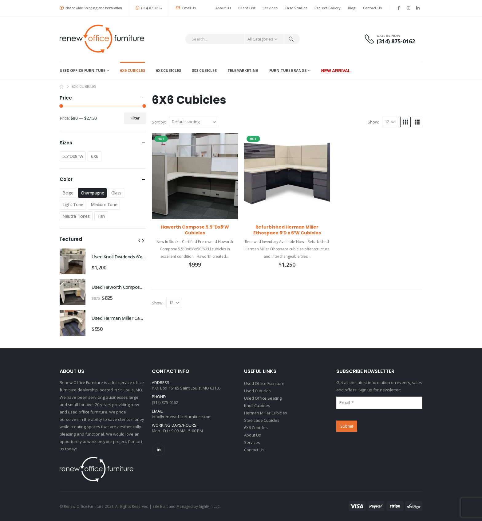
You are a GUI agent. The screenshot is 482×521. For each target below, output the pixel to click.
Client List (246, 8)
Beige (67, 193)
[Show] (389, 122)
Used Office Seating (263, 398)
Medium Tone (104, 204)
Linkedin (158, 450)
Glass (116, 193)
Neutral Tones (76, 216)
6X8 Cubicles (168, 70)
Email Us (186, 8)
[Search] (291, 39)
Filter (135, 118)
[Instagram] (409, 8)
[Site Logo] (102, 39)
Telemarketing (242, 70)
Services (270, 8)
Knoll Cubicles (257, 405)
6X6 (94, 156)
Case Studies (296, 8)
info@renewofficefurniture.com (181, 416)
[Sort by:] (193, 122)
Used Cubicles (257, 391)
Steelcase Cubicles (261, 420)
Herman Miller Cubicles (265, 413)
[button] (405, 122)
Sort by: (159, 122)
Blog (352, 8)
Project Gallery (327, 8)
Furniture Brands (287, 70)
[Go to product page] (195, 176)
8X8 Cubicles (204, 70)
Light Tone (72, 204)
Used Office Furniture (82, 70)
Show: (373, 122)
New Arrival (336, 70)
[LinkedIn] (418, 8)
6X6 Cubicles (132, 70)
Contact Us (372, 8)
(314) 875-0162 (149, 8)
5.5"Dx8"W (72, 156)
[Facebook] (399, 8)
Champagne (92, 193)
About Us (223, 8)
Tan (101, 216)
